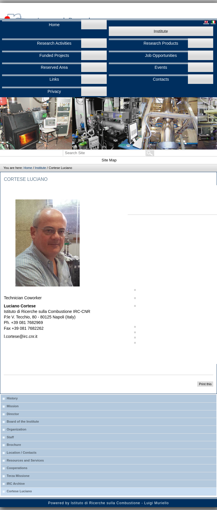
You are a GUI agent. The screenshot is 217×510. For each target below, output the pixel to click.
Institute (40, 168)
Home (28, 168)
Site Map (109, 160)
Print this (205, 384)
